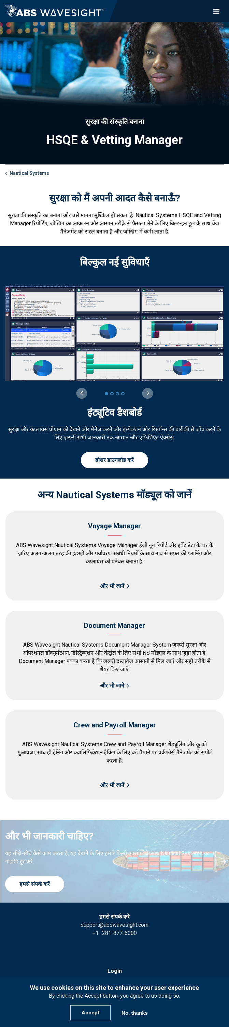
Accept (90, 1013)
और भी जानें (112, 586)
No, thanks (134, 1013)
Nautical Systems (29, 173)
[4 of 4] (123, 393)
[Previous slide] (81, 393)
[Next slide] (147, 393)
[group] (115, 364)
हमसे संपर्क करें (34, 884)
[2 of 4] (112, 393)
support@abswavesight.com (114, 925)
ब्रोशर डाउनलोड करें (114, 460)
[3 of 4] (117, 393)
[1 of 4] (106, 393)
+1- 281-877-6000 (114, 933)
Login (115, 971)
